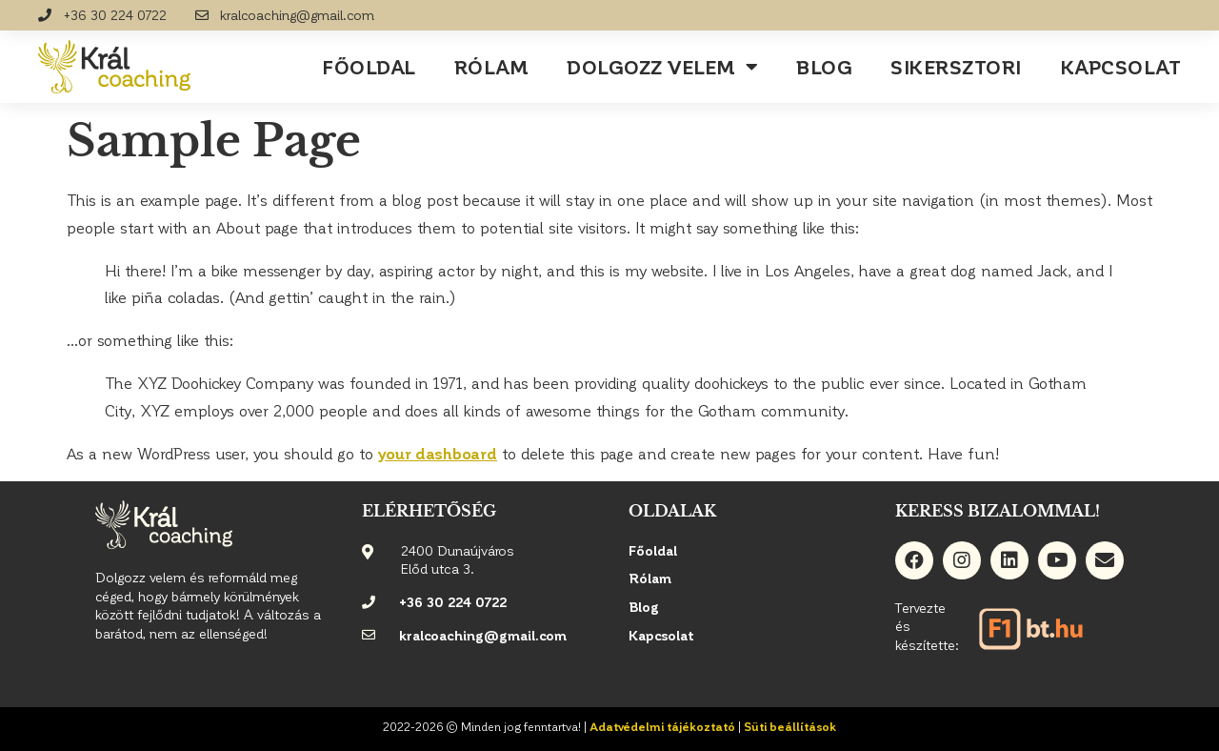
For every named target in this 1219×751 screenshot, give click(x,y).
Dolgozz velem (662, 67)
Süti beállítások (790, 726)
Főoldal (369, 66)
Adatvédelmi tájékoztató (662, 726)
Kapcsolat (1121, 66)
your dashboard (437, 453)
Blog (824, 66)
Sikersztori (956, 66)
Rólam (492, 66)
